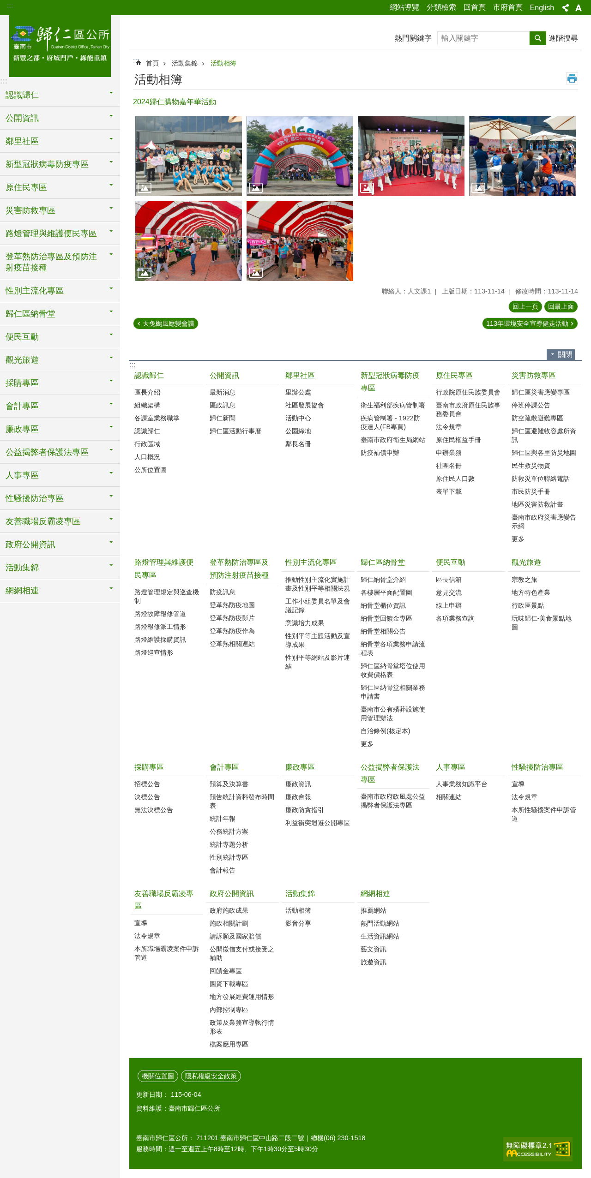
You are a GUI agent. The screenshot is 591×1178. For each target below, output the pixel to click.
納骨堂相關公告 (383, 631)
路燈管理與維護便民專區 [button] (51, 233)
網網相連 (375, 893)
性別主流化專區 (311, 562)
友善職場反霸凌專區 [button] (43, 521)
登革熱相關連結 (232, 643)
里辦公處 (298, 392)
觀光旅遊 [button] (22, 360)
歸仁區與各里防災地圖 (544, 452)
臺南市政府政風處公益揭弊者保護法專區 (393, 801)
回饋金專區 (226, 971)
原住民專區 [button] (26, 187)
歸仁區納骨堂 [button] (30, 313)
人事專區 (450, 767)
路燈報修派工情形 (160, 626)
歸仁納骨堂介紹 (383, 579)
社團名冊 (449, 465)
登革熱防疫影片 (232, 618)
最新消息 (222, 392)
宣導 (518, 784)
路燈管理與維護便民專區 (163, 568)
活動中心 (298, 418)
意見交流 (449, 592)
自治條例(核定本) (385, 731)
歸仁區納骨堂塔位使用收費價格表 (393, 670)
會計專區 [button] (22, 406)
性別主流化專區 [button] (35, 290)
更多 (518, 539)
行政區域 (147, 444)
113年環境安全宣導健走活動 (527, 323)
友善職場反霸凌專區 (163, 900)
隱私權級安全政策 (211, 1076)
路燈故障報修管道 (160, 613)
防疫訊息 (222, 592)
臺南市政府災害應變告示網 (544, 522)
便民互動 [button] (22, 336)
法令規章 (449, 427)
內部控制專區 (229, 1009)
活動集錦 (185, 63)
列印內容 (572, 78)
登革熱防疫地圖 (232, 605)
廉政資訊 (298, 784)
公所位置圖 (150, 469)
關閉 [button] (565, 355)
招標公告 (147, 784)
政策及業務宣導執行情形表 (242, 1027)
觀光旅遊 (526, 562)
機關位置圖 (158, 1076)
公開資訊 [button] (22, 118)
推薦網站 (373, 910)
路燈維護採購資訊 (160, 639)
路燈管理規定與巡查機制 (166, 596)
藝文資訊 (373, 949)
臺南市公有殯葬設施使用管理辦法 (393, 714)
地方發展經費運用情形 (242, 996)
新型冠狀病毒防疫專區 (390, 381)
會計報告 (222, 870)
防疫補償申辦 (380, 452)
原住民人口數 (455, 478)
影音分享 (298, 923)
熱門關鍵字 (413, 38)
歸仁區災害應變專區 (541, 392)
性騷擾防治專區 (537, 767)
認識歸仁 (149, 375)
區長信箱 (449, 579)
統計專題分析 (229, 844)
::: (10, 5)
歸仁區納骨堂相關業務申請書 (393, 692)
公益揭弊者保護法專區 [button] (47, 452)
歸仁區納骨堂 (383, 562)
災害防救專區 (534, 375)
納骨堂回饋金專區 (386, 618)
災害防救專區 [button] (30, 210)
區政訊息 (222, 405)
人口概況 (147, 456)
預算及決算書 (229, 784)
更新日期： (152, 1094)
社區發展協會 (304, 405)
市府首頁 (508, 7)
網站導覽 (404, 7)
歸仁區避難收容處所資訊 (544, 435)
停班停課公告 (531, 405)
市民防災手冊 (531, 491)
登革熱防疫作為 (232, 630)
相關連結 (449, 797)
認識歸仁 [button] (22, 95)
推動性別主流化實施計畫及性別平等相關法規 (317, 584)
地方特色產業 (531, 592)
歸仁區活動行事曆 (235, 431)
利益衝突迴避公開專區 (317, 822)
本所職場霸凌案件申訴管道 (166, 953)
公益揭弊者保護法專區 (390, 773)
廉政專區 (300, 767)
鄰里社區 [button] (22, 141)
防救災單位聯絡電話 (541, 478)
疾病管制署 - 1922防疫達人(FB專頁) (390, 422)
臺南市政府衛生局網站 (393, 439)
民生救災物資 (531, 465)
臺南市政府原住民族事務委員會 (468, 409)
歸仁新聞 (222, 418)
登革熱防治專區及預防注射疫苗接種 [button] (51, 262)
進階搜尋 (563, 38)
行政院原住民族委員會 (468, 392)
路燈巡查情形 (153, 652)
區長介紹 (147, 392)
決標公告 (147, 797)
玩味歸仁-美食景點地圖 (542, 623)
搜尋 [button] (538, 38)
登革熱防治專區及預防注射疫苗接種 (239, 568)
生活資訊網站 (380, 936)
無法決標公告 (153, 809)
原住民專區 (454, 375)
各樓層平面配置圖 (386, 592)
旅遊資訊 (373, 962)
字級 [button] (578, 7)
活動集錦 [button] (22, 567)
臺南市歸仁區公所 (60, 44)
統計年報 (222, 818)
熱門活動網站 (380, 923)
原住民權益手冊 (458, 439)
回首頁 (475, 7)
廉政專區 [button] (22, 429)
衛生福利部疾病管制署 (393, 405)
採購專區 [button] (22, 383)
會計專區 (224, 767)
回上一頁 (525, 306)
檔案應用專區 (229, 1044)
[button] (188, 156)
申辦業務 (449, 452)
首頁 (152, 63)
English (542, 8)
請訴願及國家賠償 (235, 936)
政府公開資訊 (232, 893)
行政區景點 (528, 605)
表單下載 (449, 491)
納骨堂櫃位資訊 (383, 605)
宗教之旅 (524, 579)
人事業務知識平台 (462, 784)
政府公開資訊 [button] (30, 544)
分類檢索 (441, 7)
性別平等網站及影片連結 (317, 662)
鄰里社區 (300, 375)
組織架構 (147, 405)
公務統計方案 (229, 831)
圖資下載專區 (229, 983)
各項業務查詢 (455, 618)
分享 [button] (565, 7)
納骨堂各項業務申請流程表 (393, 648)
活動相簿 (223, 63)
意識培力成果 (304, 623)
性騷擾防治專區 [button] (35, 498)
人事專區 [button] (22, 475)
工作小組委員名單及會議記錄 (317, 606)
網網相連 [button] (22, 590)
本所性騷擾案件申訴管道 (544, 814)
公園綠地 (298, 431)
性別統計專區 (229, 857)
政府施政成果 (229, 910)
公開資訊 (224, 375)
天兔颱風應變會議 (168, 323)
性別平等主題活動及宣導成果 (317, 640)
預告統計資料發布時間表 (242, 801)
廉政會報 (298, 797)
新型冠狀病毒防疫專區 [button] (47, 164)
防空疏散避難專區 (537, 418)
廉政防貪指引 (304, 809)
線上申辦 (449, 605)
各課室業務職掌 (157, 418)
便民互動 (450, 562)
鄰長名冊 (298, 444)
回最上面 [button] (561, 306)
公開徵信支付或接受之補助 (242, 953)
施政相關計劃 (229, 923)
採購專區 (149, 767)
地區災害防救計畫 (537, 504)
